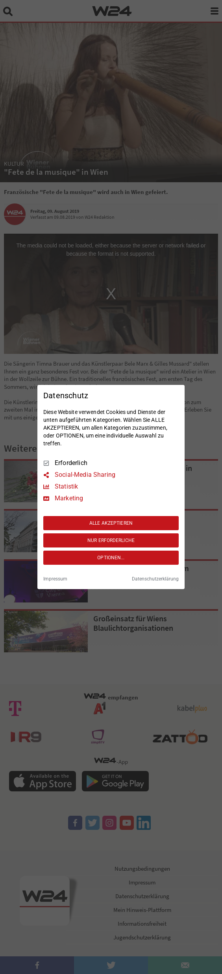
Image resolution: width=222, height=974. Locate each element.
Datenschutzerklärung (155, 579)
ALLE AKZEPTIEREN (111, 523)
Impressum (55, 579)
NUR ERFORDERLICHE (111, 540)
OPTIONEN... (110, 557)
